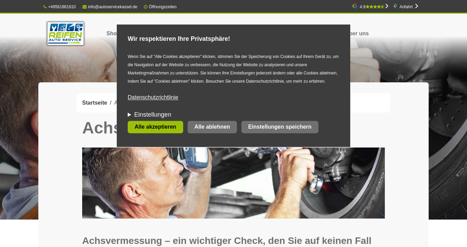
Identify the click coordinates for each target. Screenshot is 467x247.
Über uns (357, 33)
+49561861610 (59, 6)
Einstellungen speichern (280, 127)
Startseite (94, 103)
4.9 (372, 6)
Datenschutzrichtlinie (153, 98)
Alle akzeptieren (155, 127)
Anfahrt (406, 6)
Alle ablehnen (212, 127)
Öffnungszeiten (163, 6)
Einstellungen (152, 114)
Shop (113, 33)
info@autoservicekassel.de (110, 6)
